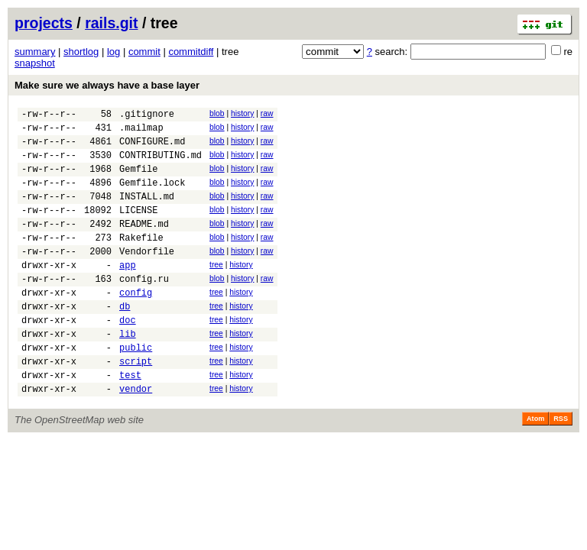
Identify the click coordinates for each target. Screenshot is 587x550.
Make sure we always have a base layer (107, 85)
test (130, 420)
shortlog (81, 51)
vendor (135, 436)
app (127, 292)
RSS (560, 467)
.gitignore (146, 115)
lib (127, 372)
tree (216, 290)
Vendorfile (146, 276)
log (113, 51)
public (135, 388)
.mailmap (141, 131)
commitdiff (190, 51)
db (124, 340)
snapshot (35, 63)
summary (35, 51)
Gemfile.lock (152, 195)
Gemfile (138, 179)
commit (144, 51)
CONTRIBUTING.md (160, 163)
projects (44, 23)
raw (267, 113)
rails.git (111, 23)
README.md (144, 244)
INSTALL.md (146, 211)
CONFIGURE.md (152, 147)
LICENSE (138, 228)
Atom (535, 467)
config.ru (144, 308)
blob (217, 113)
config (135, 324)
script (135, 404)
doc (127, 356)
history (242, 113)
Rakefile (141, 260)
